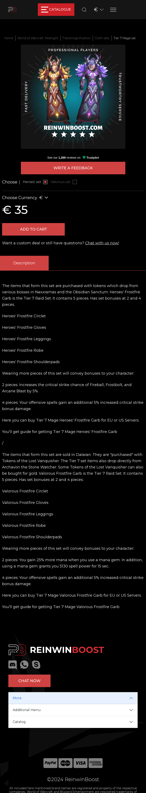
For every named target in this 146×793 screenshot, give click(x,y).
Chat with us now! (102, 243)
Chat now (29, 681)
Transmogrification (76, 38)
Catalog (19, 722)
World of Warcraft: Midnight (37, 38)
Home (8, 38)
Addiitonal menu (27, 710)
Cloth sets (102, 38)
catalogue (56, 10)
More (17, 698)
